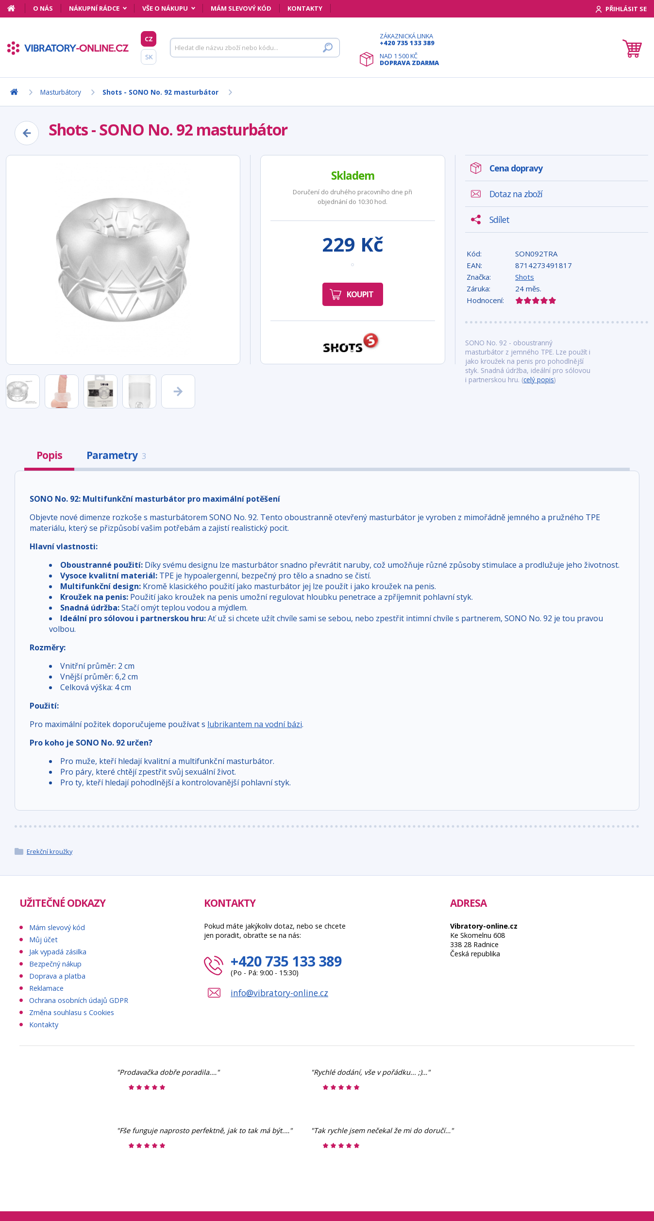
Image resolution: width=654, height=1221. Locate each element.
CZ (149, 38)
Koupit (360, 294)
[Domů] (16, 8)
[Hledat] (255, 47)
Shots (524, 277)
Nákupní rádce (94, 8)
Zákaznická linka (409, 39)
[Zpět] (27, 133)
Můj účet (43, 939)
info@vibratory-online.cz (279, 993)
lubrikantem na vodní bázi (254, 724)
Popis (49, 455)
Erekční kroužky (49, 851)
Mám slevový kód (241, 8)
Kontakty (304, 8)
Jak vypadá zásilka (57, 951)
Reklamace (46, 988)
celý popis (538, 379)
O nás (43, 8)
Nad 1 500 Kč (409, 59)
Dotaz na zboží (515, 194)
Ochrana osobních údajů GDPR (78, 1000)
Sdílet (499, 219)
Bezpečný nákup (55, 963)
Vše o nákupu (165, 8)
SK (148, 56)
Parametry (116, 455)
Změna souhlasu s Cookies (71, 1012)
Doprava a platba (57, 976)
